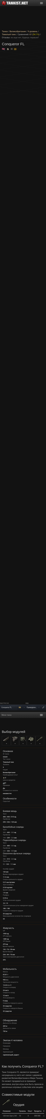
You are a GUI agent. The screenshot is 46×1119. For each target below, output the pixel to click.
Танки (5, 31)
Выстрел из (4, 703)
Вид (27, 703)
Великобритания (18, 31)
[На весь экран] (43, 707)
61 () (34, 34)
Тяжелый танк (9, 34)
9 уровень (32, 31)
